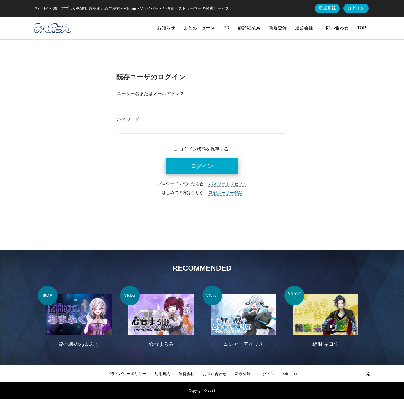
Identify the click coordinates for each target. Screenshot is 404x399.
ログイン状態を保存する (203, 149)
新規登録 (327, 8)
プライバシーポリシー (126, 374)
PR (226, 28)
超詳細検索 (249, 28)
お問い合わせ (335, 28)
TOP (361, 28)
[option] (79, 320)
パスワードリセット (228, 183)
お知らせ (166, 28)
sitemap (290, 374)
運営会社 (304, 28)
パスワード (128, 119)
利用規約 (162, 374)
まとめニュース (199, 28)
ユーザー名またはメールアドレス (150, 93)
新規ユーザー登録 (225, 192)
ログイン (356, 8)
